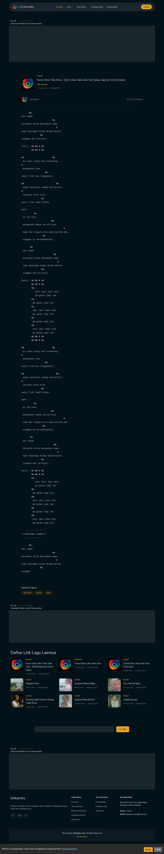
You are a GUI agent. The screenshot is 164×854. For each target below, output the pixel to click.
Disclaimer (75, 819)
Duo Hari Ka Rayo (131, 683)
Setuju (148, 849)
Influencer (100, 811)
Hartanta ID (83, 837)
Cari (122, 729)
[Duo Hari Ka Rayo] (114, 684)
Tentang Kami (97, 7)
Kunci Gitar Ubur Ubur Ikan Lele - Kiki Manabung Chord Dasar (39, 666)
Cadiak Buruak (130, 699)
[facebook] (19, 815)
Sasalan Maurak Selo (85, 699)
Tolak (158, 849)
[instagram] (25, 815)
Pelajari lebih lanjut (69, 849)
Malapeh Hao (32, 683)
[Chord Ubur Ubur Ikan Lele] (65, 664)
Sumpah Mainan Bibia (85, 683)
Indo (48, 593)
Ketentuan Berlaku (78, 811)
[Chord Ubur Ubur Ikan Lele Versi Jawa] (114, 664)
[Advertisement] (82, 44)
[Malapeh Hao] (17, 684)
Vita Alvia (27, 593)
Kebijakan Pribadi (78, 815)
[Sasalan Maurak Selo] (65, 701)
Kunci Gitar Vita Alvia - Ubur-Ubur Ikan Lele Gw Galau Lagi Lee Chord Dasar (81, 80)
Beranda (59, 7)
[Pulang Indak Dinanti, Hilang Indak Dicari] (17, 701)
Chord (38, 593)
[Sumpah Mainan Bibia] (65, 684)
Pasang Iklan (112, 7)
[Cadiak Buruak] (114, 701)
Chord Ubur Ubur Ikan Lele (88, 663)
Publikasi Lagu (101, 806)
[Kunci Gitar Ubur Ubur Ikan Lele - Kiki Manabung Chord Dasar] (17, 664)
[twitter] (13, 815)
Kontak (146, 7)
